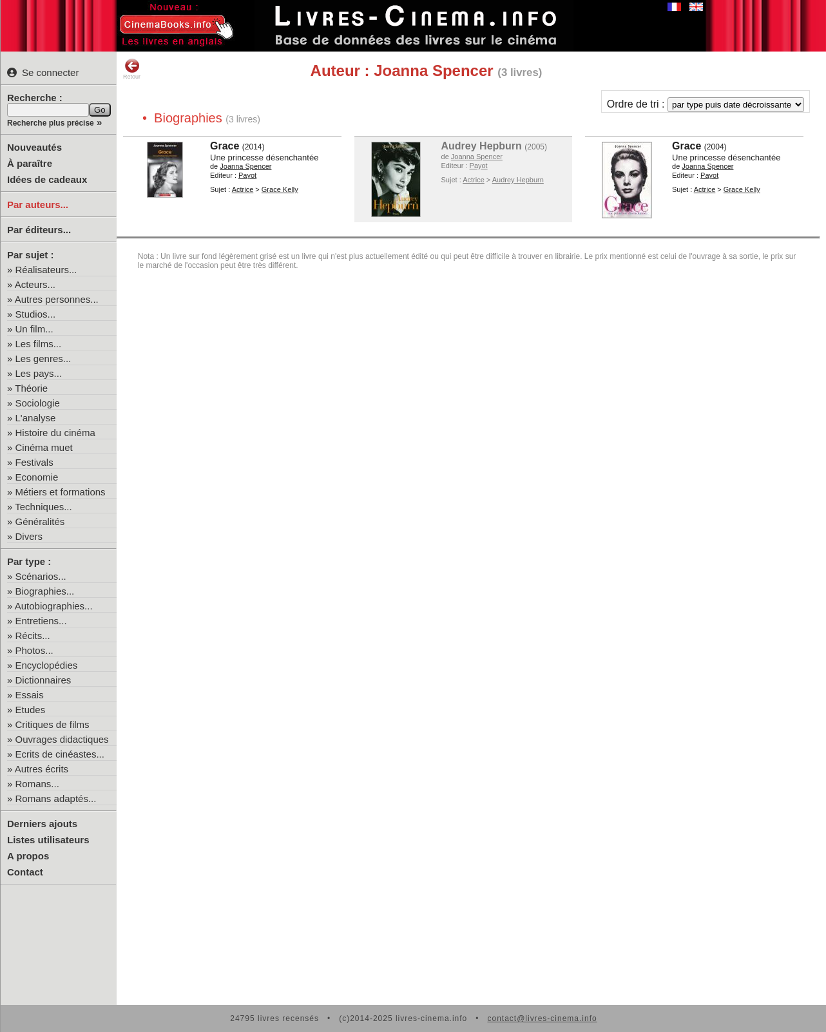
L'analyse (35, 417)
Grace (224, 145)
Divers (29, 536)
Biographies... (45, 591)
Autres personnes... (57, 299)
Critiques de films (52, 724)
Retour (131, 69)
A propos (28, 855)
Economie (37, 477)
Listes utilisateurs (48, 839)
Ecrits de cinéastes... (59, 754)
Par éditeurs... (39, 229)
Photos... (34, 650)
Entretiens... (41, 620)
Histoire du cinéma (55, 432)
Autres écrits (41, 768)
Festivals (34, 462)
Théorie (31, 388)
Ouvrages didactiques (62, 739)
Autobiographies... (54, 605)
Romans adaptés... (56, 798)
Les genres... (43, 358)
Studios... (35, 314)
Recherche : (34, 97)
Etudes (30, 709)
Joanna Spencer (245, 166)
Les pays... (38, 373)
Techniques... (43, 506)
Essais (29, 694)
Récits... (32, 635)
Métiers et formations (60, 491)
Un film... (34, 328)
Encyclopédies (46, 665)
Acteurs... (35, 284)
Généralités (40, 521)
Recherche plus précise (50, 123)
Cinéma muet (44, 447)
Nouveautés (34, 147)
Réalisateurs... (46, 269)
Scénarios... (40, 576)
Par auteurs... (37, 204)
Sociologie (37, 402)
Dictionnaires (43, 679)
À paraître (29, 163)
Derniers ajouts (42, 823)
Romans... (37, 783)
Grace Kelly (280, 189)
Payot (247, 175)
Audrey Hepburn (481, 145)
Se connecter (43, 72)
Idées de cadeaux (47, 179)
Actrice (243, 189)
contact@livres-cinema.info (542, 1018)
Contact (25, 871)
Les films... (38, 343)
